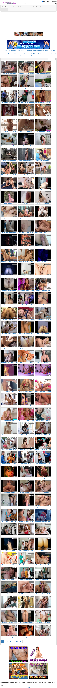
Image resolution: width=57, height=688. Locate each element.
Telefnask (33, 685)
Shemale (53, 1)
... (13, 641)
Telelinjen (9, 50)
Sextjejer (25, 51)
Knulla (55, 53)
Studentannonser (21, 53)
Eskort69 (9, 53)
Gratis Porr (37, 53)
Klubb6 (33, 51)
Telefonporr (40, 50)
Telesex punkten (13, 685)
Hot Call (37, 685)
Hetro (44, 1)
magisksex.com (7, 685)
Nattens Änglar (24, 685)
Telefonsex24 (35, 50)
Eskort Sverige (52, 50)
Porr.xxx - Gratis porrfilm (28, 38)
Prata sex (26, 50)
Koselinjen (30, 50)
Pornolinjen (28, 687)
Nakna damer (27, 55)
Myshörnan (45, 685)
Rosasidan (29, 51)
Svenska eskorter (19, 51)
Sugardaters (21, 55)
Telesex (22, 50)
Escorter (26, 53)
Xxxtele (41, 685)
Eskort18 (36, 51)
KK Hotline (49, 685)
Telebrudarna (13, 50)
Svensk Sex (47, 53)
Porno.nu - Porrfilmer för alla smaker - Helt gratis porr (28, 36)
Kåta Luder (5, 53)
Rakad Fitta (42, 53)
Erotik (34, 53)
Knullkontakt (30, 53)
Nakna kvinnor (14, 53)
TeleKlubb (29, 685)
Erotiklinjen (54, 685)
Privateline (19, 685)
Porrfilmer (51, 53)
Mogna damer (32, 55)
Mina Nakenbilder (45, 50)
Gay (48, 1)
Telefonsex (19, 50)
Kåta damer (38, 55)
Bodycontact (40, 51)
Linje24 (5, 50)
